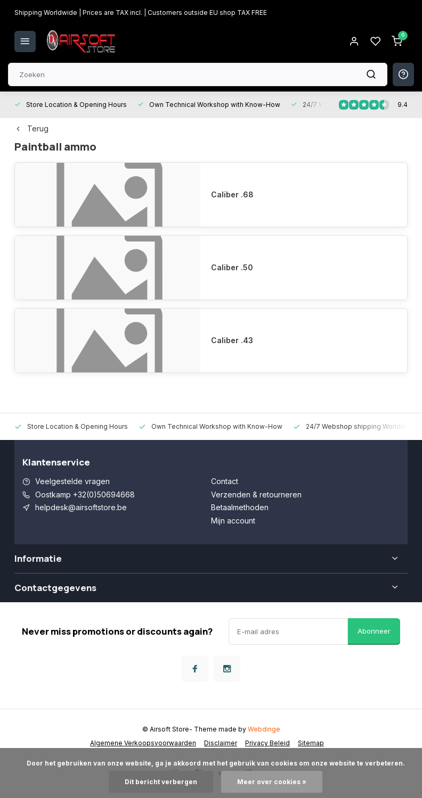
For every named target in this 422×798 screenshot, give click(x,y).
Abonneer (374, 631)
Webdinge (264, 729)
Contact (224, 481)
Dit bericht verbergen (161, 782)
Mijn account (233, 520)
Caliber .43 (232, 340)
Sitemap (311, 743)
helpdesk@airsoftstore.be (81, 507)
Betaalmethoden (240, 507)
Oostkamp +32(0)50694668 (85, 494)
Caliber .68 (232, 194)
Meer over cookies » (271, 782)
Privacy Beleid (267, 743)
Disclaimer (220, 743)
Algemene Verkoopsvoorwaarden (143, 743)
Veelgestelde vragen (72, 481)
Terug (31, 128)
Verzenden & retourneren (256, 494)
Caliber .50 (232, 267)
